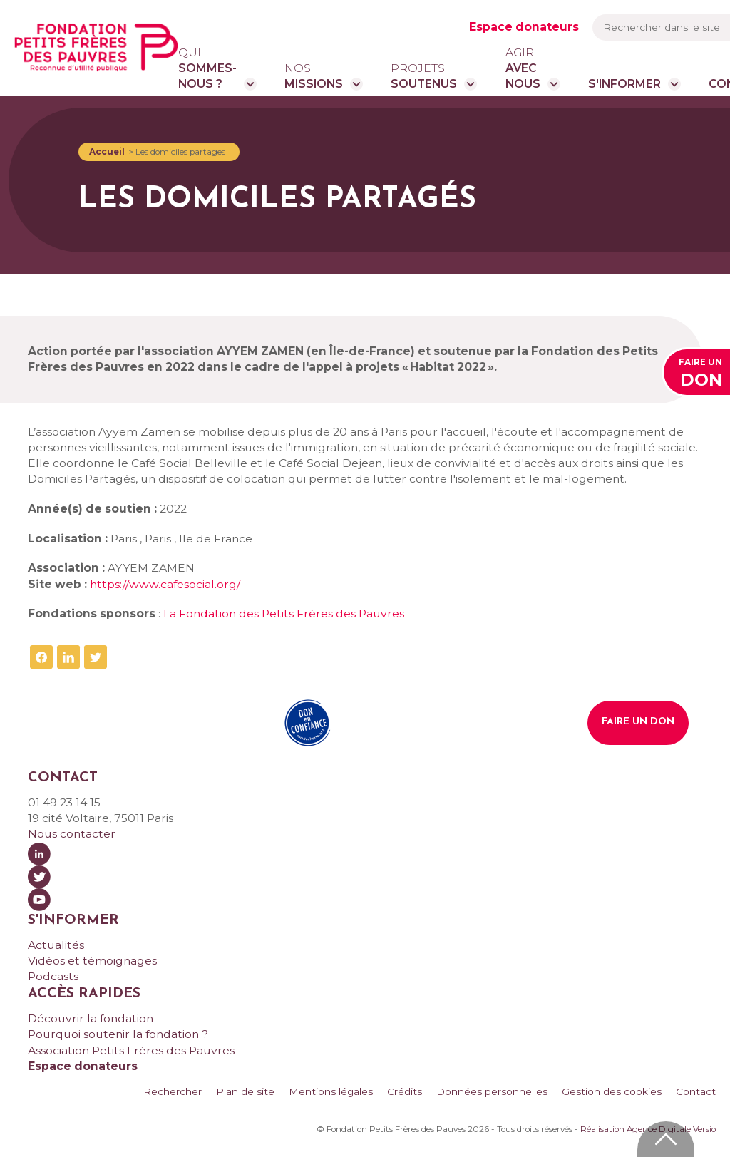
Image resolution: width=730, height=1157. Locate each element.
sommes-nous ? (207, 68)
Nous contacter (71, 833)
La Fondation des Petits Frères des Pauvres (283, 613)
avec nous (522, 68)
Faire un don (638, 721)
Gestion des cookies (612, 1091)
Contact (696, 1091)
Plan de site (245, 1091)
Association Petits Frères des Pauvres (131, 1050)
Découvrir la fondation (90, 1018)
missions (313, 76)
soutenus (424, 76)
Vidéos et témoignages (92, 960)
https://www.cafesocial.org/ (165, 584)
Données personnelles (492, 1091)
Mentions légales (331, 1091)
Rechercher (172, 1091)
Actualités (56, 945)
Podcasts (53, 976)
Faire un (700, 374)
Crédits (404, 1091)
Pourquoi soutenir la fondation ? (118, 1034)
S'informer (624, 84)
